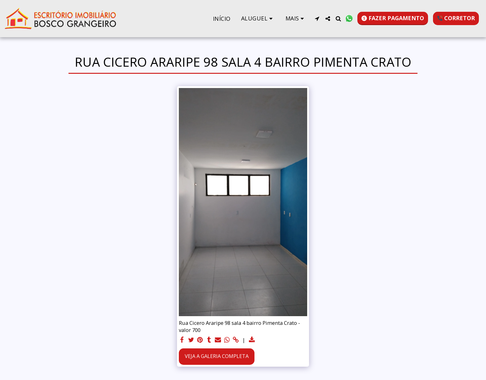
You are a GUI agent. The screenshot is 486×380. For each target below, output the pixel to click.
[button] (258, 18)
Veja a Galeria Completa (217, 356)
